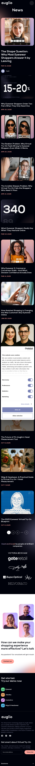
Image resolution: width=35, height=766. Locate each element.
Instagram (6, 736)
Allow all (17, 410)
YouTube (10, 736)
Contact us (7, 661)
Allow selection (17, 415)
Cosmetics (9, 700)
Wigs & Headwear (12, 705)
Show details (25, 404)
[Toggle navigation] (32, 3)
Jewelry (8, 695)
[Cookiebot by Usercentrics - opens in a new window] (25, 349)
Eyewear (8, 689)
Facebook (2, 736)
